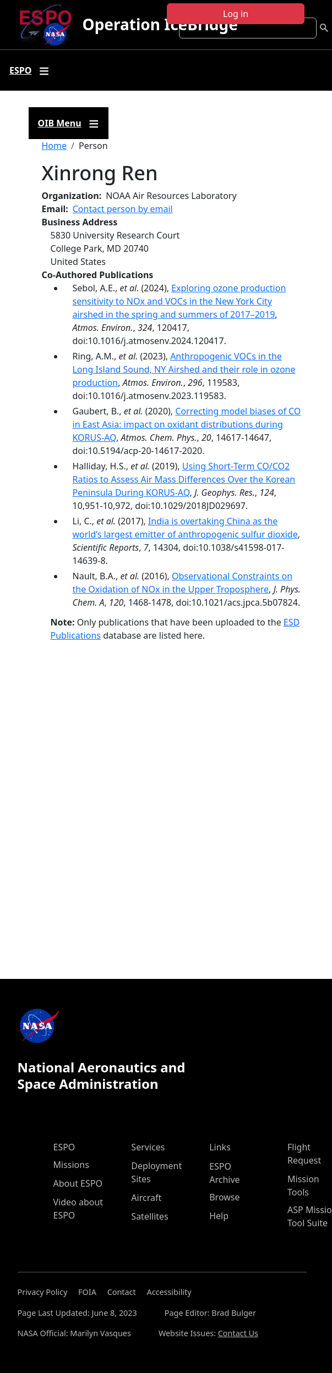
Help (218, 1216)
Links (220, 1147)
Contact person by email (123, 209)
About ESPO (77, 1183)
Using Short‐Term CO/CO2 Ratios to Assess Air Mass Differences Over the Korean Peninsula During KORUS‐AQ (184, 479)
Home (54, 146)
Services (148, 1147)
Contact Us (238, 1333)
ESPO (64, 1147)
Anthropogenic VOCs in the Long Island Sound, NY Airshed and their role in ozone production (184, 369)
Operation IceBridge (159, 24)
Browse (224, 1197)
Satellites (149, 1216)
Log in (235, 14)
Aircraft (146, 1198)
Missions (71, 1165)
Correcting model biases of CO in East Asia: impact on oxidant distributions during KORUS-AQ (187, 424)
